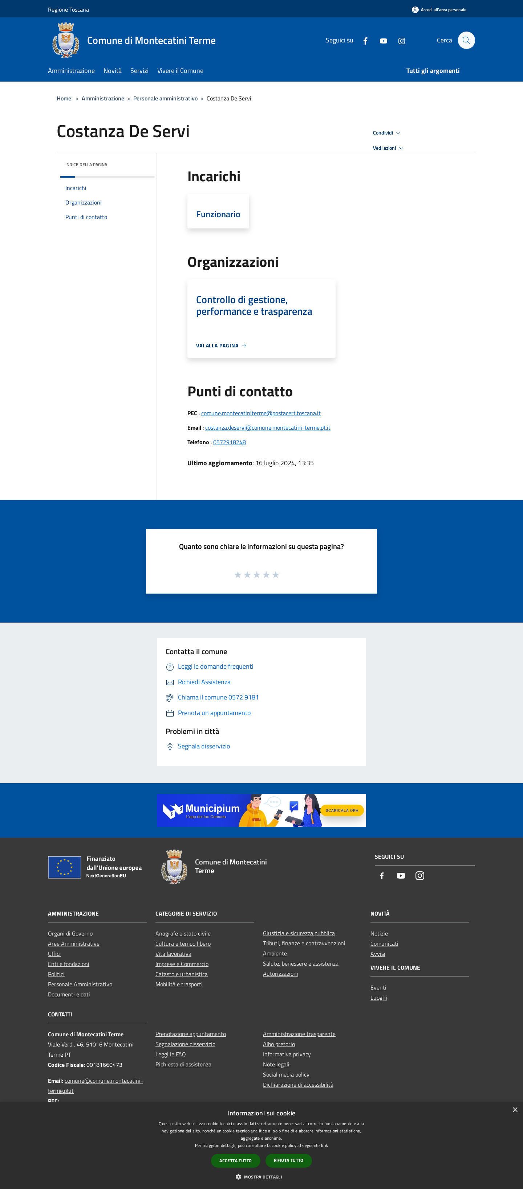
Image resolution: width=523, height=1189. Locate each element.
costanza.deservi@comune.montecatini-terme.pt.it (268, 427)
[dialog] (261, 1145)
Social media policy (286, 1074)
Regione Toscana (68, 9)
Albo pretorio (279, 1044)
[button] (261, 1176)
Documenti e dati (69, 994)
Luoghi (378, 997)
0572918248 (229, 442)
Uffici (54, 953)
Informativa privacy (287, 1054)
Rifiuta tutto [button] (289, 1160)
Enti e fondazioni (68, 963)
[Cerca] (466, 40)
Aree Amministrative (74, 943)
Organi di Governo (70, 933)
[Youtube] (380, 40)
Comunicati (384, 943)
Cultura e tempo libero (183, 943)
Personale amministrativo (165, 98)
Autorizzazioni (280, 973)
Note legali (276, 1064)
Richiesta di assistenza (183, 1064)
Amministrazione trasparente (299, 1033)
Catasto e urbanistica (181, 974)
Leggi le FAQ (170, 1054)
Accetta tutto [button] (235, 1160)
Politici (56, 974)
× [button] (515, 1110)
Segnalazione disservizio (185, 1044)
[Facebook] (362, 40)
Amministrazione (103, 98)
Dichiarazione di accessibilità (298, 1084)
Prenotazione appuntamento (190, 1033)
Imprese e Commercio (181, 963)
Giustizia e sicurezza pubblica (299, 933)
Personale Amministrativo (80, 984)
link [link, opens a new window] (324, 1145)
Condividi (388, 133)
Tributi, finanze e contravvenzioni (304, 943)
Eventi (378, 987)
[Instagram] (398, 40)
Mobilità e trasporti (179, 984)
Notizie (379, 933)
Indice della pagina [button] (86, 164)
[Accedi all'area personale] (439, 9)
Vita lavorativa (173, 953)
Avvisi (377, 953)
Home (64, 98)
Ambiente (275, 953)
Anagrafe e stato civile (183, 933)
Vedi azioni (389, 148)
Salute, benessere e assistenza (300, 963)
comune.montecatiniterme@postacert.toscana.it (261, 413)
